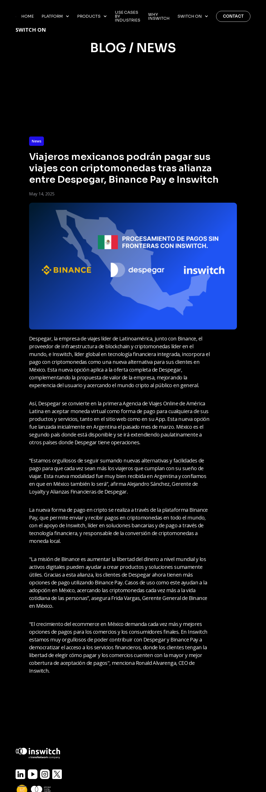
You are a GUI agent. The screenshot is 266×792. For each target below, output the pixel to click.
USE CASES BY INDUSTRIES (127, 16)
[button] (55, 16)
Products (89, 16)
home (27, 16)
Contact (233, 16)
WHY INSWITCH (159, 16)
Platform (52, 16)
